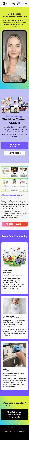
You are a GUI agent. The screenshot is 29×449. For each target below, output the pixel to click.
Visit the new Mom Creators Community (14, 414)
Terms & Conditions (19, 431)
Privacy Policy (8, 431)
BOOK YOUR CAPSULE (14, 145)
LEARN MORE (14, 153)
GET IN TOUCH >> (14, 224)
